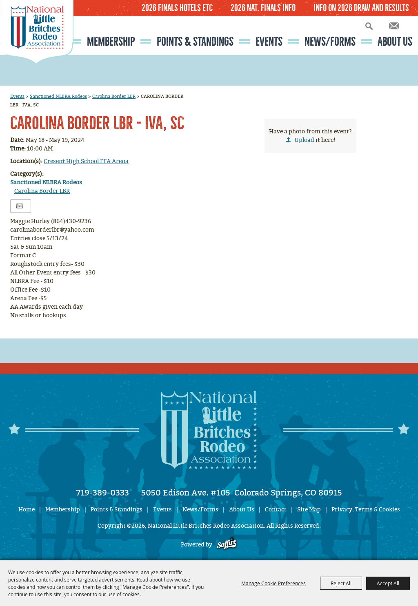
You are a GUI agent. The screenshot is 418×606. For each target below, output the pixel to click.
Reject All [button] (341, 583)
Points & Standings (195, 42)
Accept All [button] (388, 583)
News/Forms (330, 42)
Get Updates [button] (394, 26)
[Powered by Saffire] (227, 544)
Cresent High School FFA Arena (86, 161)
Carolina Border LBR (114, 96)
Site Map (309, 509)
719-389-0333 (102, 493)
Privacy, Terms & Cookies (365, 509)
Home (26, 509)
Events (269, 42)
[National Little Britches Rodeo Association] (36, 47)
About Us (395, 42)
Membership (111, 42)
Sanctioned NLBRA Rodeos (58, 96)
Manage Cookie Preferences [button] (273, 583)
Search (369, 26)
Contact (276, 509)
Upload (304, 140)
